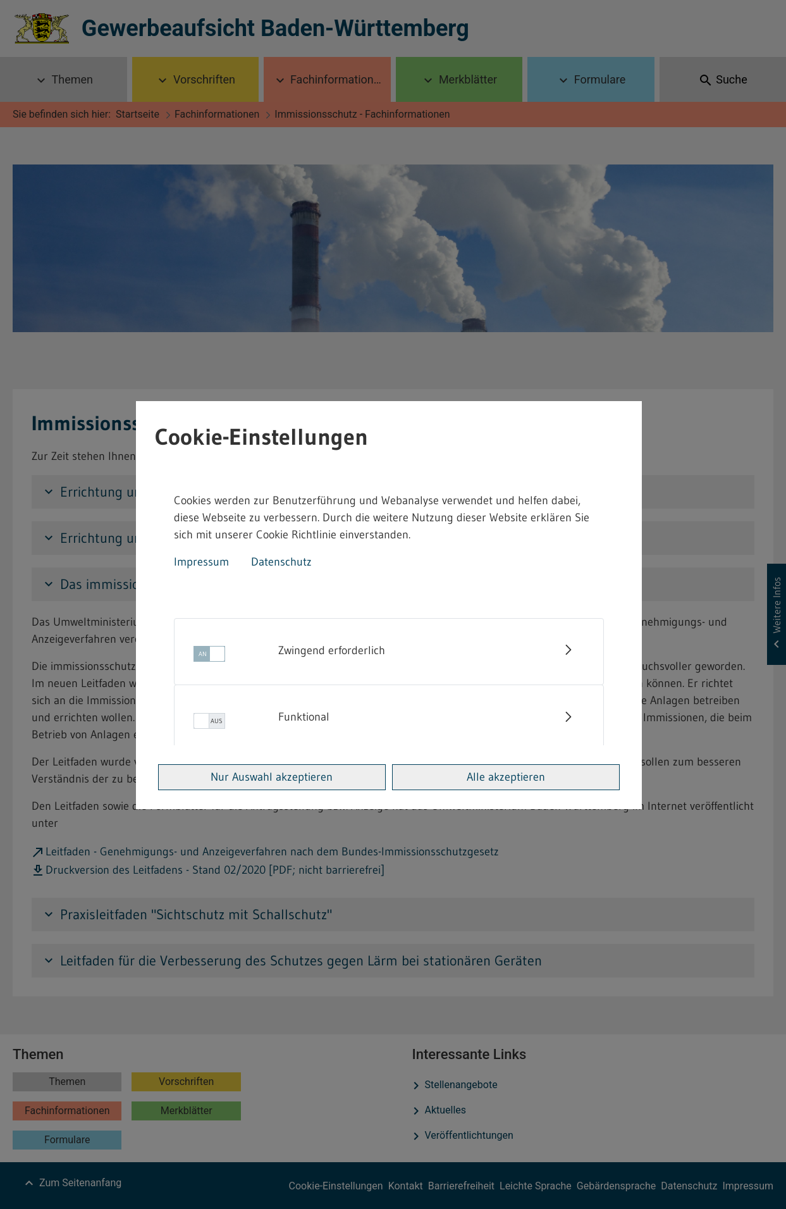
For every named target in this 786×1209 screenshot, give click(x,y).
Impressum (201, 562)
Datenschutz (281, 562)
